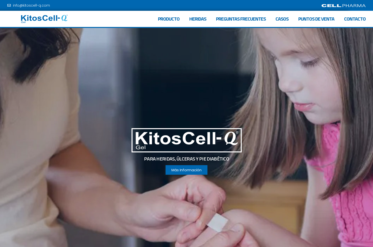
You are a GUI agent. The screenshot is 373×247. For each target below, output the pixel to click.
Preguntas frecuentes (241, 19)
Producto (169, 19)
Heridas (197, 19)
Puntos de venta (316, 19)
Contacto (355, 19)
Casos (282, 19)
